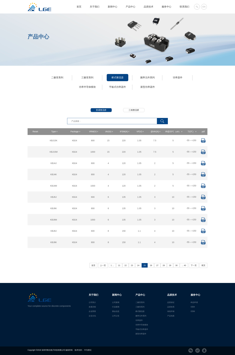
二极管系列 (57, 77)
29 (170, 265)
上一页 (103, 265)
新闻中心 (112, 6)
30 (176, 265)
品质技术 (148, 6)
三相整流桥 (134, 110)
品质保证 (170, 302)
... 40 (184, 265)
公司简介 (92, 302)
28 (164, 265)
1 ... (112, 265)
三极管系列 (87, 77)
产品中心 (130, 6)
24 (138, 265)
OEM (193, 307)
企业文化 (92, 316)
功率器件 (177, 77)
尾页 (203, 265)
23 (132, 265)
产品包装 (170, 316)
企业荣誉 (92, 311)
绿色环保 (170, 311)
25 (145, 265)
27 (157, 265)
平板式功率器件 (117, 87)
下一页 (194, 265)
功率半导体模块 (87, 87)
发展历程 (92, 307)
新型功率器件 (147, 87)
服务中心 (166, 6)
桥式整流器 (117, 77)
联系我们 (184, 6)
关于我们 (94, 6)
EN (203, 7)
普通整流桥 (101, 110)
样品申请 (194, 302)
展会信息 (115, 311)
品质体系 (170, 307)
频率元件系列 (147, 77)
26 (151, 265)
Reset (35, 131)
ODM (193, 311)
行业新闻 (115, 307)
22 (125, 265)
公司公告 (115, 316)
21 (119, 265)
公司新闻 (115, 302)
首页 (79, 6)
